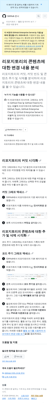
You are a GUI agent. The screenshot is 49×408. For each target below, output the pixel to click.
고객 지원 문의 (9, 377)
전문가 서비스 (23, 398)
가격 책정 (12, 398)
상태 (4, 398)
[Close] (41, 4)
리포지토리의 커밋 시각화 (21, 160)
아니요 (18, 356)
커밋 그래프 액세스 (14, 192)
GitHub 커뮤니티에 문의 (13, 373)
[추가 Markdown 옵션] (25, 130)
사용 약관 (25, 395)
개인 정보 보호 (37, 395)
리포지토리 (10, 21)
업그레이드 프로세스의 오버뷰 (28, 46)
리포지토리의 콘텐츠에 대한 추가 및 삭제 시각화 (23, 233)
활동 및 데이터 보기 (26, 21)
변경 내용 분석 (12, 24)
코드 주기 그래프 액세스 (17, 253)
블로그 (34, 398)
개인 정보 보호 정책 (9, 361)
